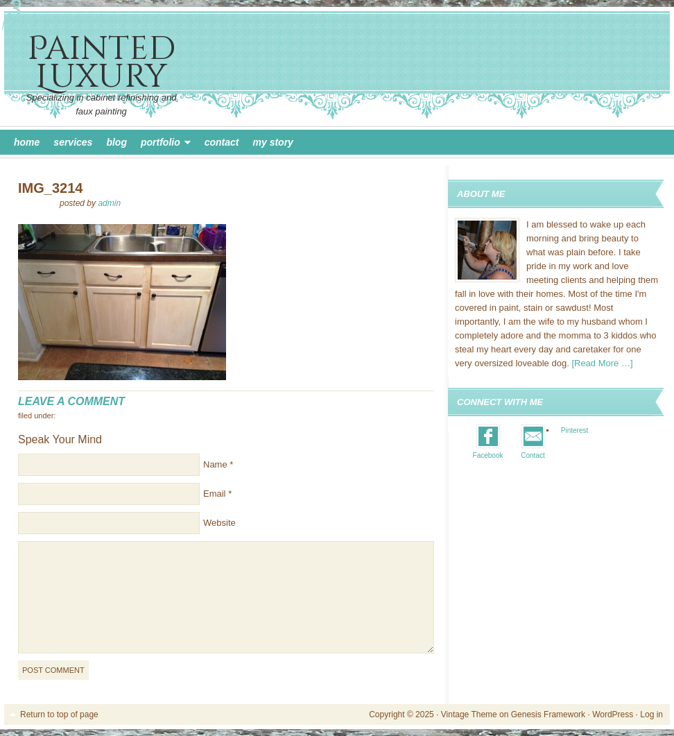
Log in (651, 714)
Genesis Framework (548, 714)
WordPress (612, 714)
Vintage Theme (469, 714)
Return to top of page (59, 714)
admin (109, 203)
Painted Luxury (101, 62)
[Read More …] (601, 363)
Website (219, 522)
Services (72, 142)
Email (214, 493)
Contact (222, 142)
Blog (116, 142)
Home (27, 142)
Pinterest (574, 430)
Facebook (488, 455)
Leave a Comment (71, 401)
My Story (273, 142)
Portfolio (162, 144)
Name (215, 464)
